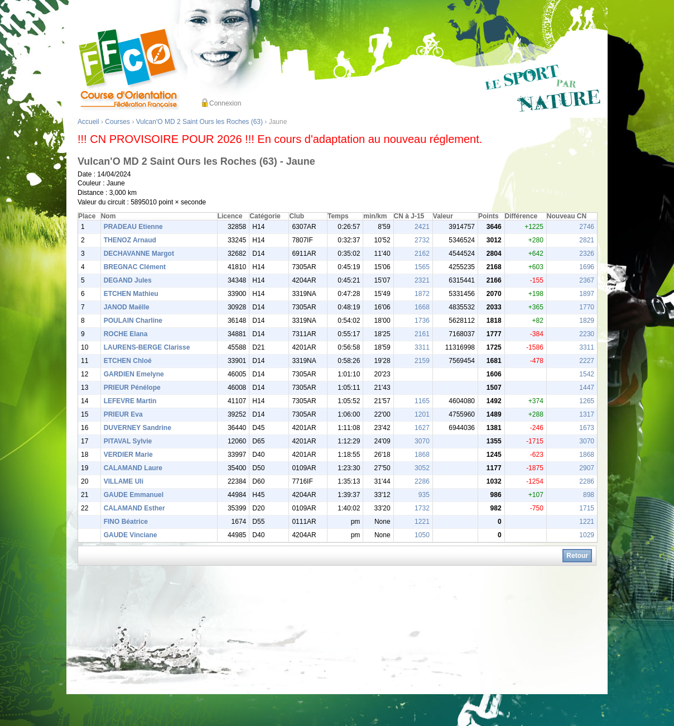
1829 (586, 320)
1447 (586, 387)
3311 (422, 347)
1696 (586, 267)
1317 (586, 414)
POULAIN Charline (133, 320)
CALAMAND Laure (133, 468)
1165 (422, 401)
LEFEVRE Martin (130, 401)
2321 (422, 280)
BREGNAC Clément (135, 267)
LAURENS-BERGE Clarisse (147, 347)
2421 (422, 227)
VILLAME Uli (123, 481)
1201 (422, 414)
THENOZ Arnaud (130, 240)
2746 (586, 227)
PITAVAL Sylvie (128, 441)
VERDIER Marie (128, 454)
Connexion (225, 103)
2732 (422, 240)
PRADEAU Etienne (133, 227)
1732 (422, 508)
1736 (422, 320)
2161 (422, 334)
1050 (422, 535)
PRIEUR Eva (123, 414)
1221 (422, 522)
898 (588, 495)
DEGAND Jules (128, 280)
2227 (586, 361)
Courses (117, 122)
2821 (586, 240)
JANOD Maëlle (127, 307)
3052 (422, 468)
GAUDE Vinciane (130, 535)
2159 (422, 361)
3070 (422, 441)
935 (424, 495)
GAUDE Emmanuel (133, 495)
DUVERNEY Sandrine (137, 428)
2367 (586, 280)
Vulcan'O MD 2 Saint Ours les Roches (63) (199, 122)
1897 (586, 294)
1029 (586, 535)
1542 (586, 374)
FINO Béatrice (126, 522)
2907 (586, 468)
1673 (586, 428)
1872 (422, 294)
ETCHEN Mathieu (131, 294)
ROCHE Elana (126, 334)
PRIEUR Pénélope (132, 387)
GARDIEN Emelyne (134, 374)
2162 (422, 253)
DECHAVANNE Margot (139, 253)
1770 (586, 307)
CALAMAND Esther (134, 508)
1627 (422, 428)
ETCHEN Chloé (128, 361)
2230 (586, 334)
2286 (422, 481)
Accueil (88, 122)
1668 (422, 307)
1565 (422, 267)
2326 (586, 253)
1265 (586, 401)
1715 (586, 508)
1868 (422, 454)
